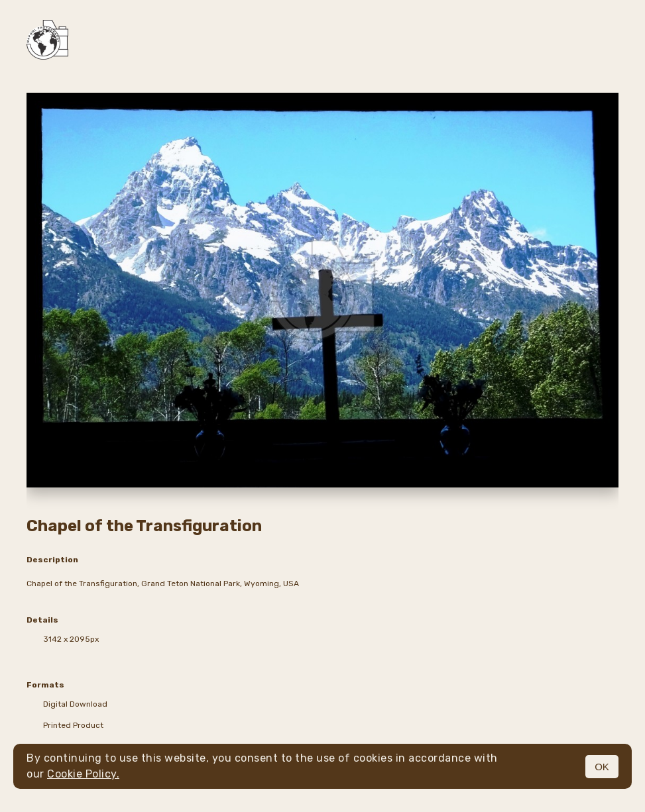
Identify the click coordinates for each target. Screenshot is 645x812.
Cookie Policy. (83, 774)
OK (602, 766)
